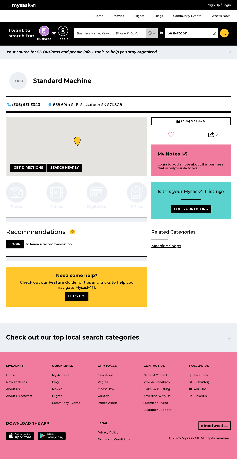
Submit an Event (155, 403)
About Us (13, 389)
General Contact (155, 375)
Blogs (159, 16)
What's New (221, 16)
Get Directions (28, 168)
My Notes (169, 154)
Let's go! (76, 297)
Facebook (198, 375)
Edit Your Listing (191, 209)
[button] (152, 33)
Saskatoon (105, 375)
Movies (119, 16)
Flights (139, 16)
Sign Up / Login (219, 5)
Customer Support (157, 410)
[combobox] (110, 33)
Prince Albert (107, 403)
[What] (110, 33)
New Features (16, 382)
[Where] (191, 33)
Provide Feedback (156, 382)
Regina (103, 382)
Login (162, 165)
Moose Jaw (106, 389)
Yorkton (103, 396)
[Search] (224, 33)
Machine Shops (166, 246)
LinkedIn (198, 396)
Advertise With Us (156, 396)
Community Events (187, 16)
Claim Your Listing (156, 389)
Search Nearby (64, 168)
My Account (60, 375)
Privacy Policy (108, 433)
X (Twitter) (199, 382)
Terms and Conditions (114, 440)
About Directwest (19, 396)
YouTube (198, 389)
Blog (55, 382)
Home (98, 16)
